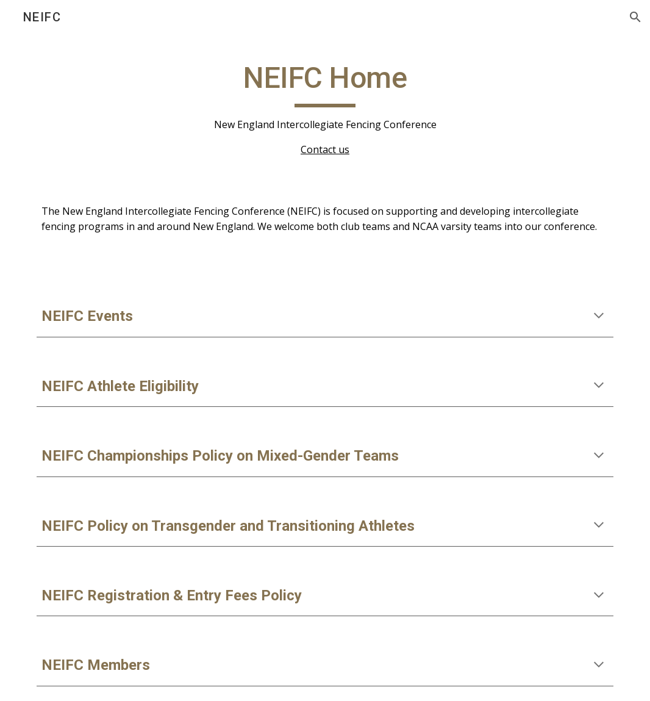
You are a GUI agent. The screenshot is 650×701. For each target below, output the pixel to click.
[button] (635, 17)
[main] (325, 108)
